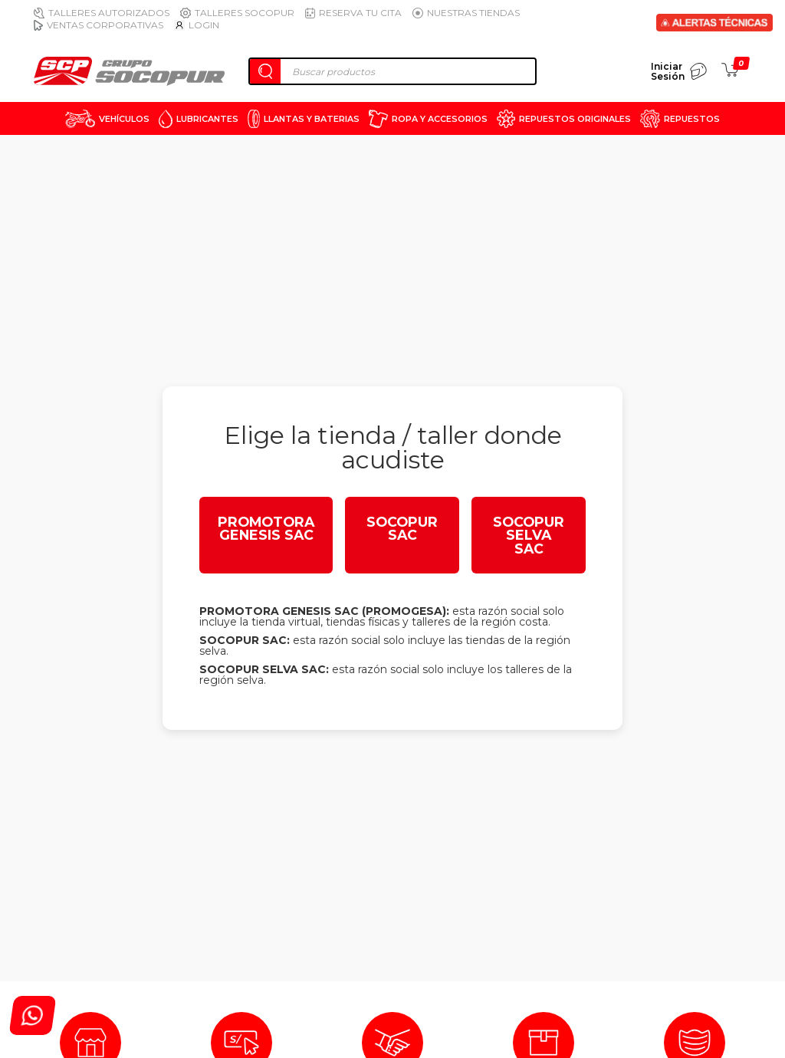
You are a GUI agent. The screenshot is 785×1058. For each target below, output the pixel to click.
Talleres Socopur (237, 12)
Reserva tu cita (353, 12)
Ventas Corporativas (98, 25)
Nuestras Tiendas (466, 12)
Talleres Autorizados (101, 12)
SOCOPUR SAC (402, 529)
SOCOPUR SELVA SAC (528, 535)
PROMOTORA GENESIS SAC (266, 529)
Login (196, 25)
